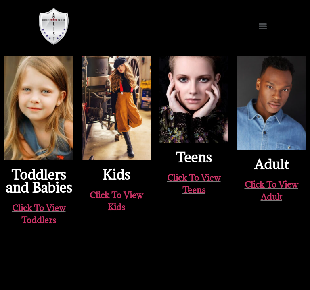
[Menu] (263, 26)
